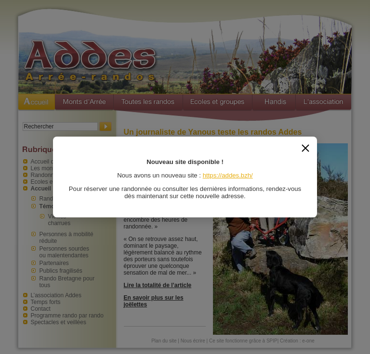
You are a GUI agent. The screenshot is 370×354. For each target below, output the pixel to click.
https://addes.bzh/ (228, 175)
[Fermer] (305, 148)
